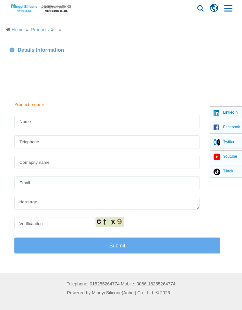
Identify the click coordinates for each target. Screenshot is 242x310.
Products (40, 29)
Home (17, 29)
